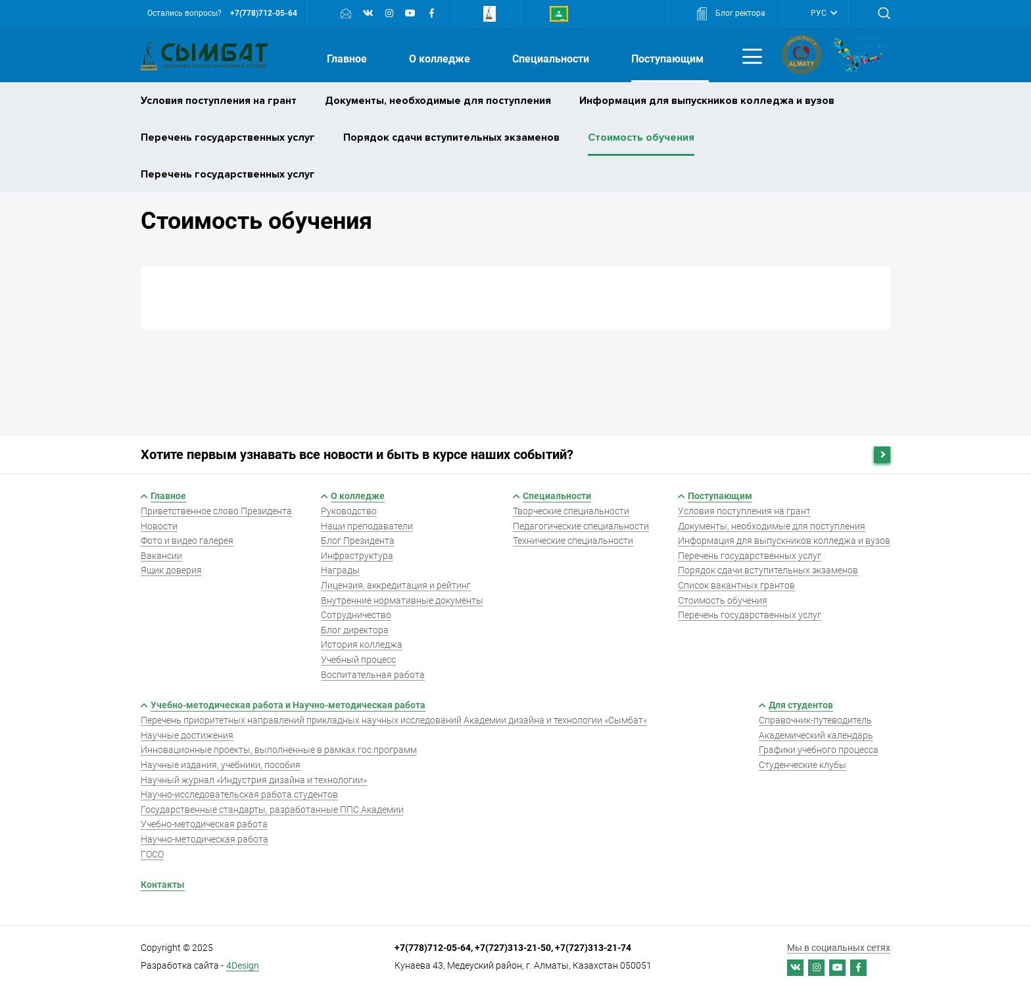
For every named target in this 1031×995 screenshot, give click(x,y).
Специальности (552, 59)
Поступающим (668, 59)
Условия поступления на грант (219, 100)
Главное (348, 59)
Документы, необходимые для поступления (438, 100)
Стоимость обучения (641, 137)
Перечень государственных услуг (228, 137)
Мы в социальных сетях (838, 947)
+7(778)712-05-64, (435, 947)
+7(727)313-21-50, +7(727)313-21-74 (553, 947)
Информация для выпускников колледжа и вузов (706, 100)
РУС (819, 13)
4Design (242, 965)
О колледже (441, 59)
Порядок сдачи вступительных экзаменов (451, 137)
